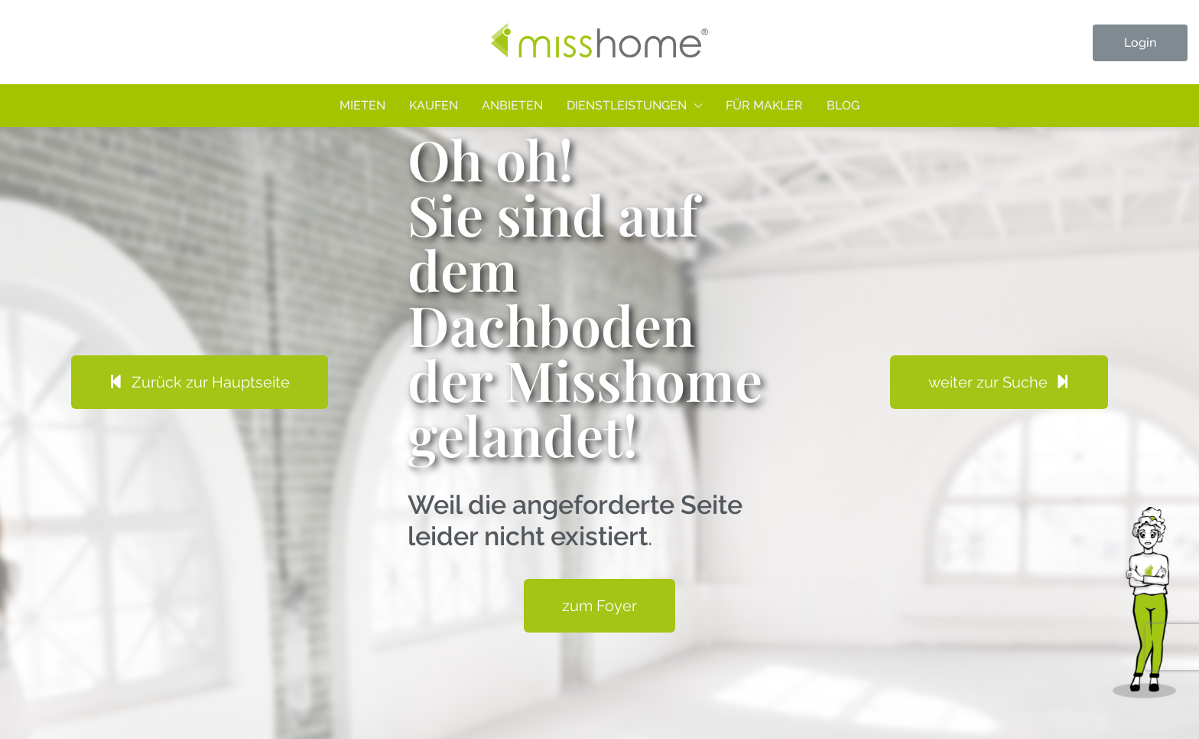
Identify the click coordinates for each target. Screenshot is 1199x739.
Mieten (362, 105)
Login (1140, 42)
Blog (843, 105)
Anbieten (512, 105)
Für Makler (764, 105)
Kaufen (433, 105)
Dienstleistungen (627, 105)
